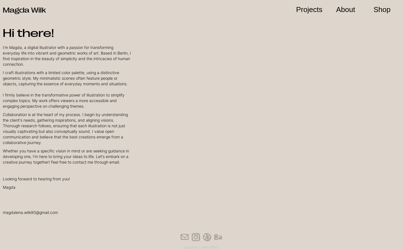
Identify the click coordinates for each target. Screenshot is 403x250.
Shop (382, 9)
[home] (24, 7)
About (345, 9)
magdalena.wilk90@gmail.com (30, 212)
